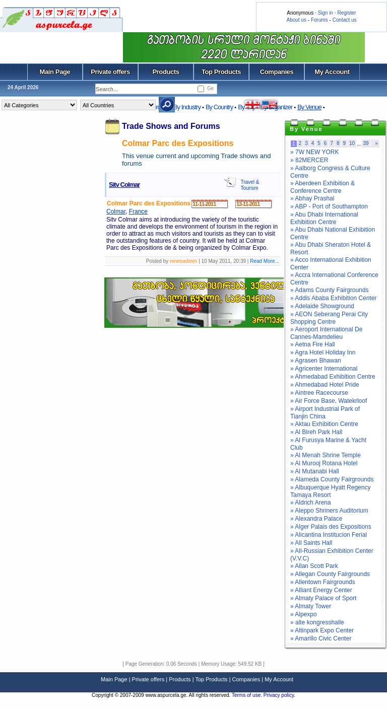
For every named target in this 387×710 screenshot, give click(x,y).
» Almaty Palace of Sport (323, 598)
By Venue (309, 107)
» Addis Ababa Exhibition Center (333, 298)
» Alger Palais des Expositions (330, 526)
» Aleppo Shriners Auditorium (329, 510)
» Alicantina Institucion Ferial (328, 534)
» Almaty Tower (310, 606)
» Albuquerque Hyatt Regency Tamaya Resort (330, 491)
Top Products (221, 72)
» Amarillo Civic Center (320, 638)
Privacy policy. (279, 695)
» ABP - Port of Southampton (329, 206)
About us (296, 20)
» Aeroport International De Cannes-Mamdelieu (326, 333)
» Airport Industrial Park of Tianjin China (325, 412)
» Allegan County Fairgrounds (330, 574)
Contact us (345, 20)
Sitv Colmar (124, 184)
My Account (331, 72)
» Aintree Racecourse (319, 392)
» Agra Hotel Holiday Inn (322, 352)
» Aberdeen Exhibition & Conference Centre (322, 187)
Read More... (264, 261)
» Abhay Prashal (312, 198)
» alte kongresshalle (317, 622)
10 (352, 143)
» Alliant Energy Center (321, 590)
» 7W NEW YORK (314, 152)
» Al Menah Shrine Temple (325, 455)
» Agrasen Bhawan (315, 360)
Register (346, 13)
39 (366, 143)
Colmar (115, 211)
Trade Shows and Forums (171, 126)
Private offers (110, 72)
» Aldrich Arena (310, 502)
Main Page (55, 72)
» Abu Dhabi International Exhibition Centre (324, 218)
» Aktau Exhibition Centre (324, 424)
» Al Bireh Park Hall (316, 432)
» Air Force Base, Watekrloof (328, 400)
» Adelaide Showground (322, 306)
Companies (277, 72)
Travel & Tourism (249, 185)
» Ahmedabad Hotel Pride (324, 384)
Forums (319, 20)
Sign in (325, 13)
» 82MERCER (309, 160)
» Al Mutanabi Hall (314, 471)
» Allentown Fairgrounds (322, 582)
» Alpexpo (303, 614)
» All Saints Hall (311, 542)
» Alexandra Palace (316, 518)
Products (165, 72)
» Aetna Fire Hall (312, 344)
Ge (210, 88)
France (138, 211)
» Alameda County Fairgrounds (331, 479)
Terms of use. (248, 695)
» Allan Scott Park (314, 566)
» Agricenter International (323, 368)
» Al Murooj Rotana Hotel (323, 463)
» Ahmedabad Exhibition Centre (332, 376)
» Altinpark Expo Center (322, 630)
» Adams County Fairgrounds (329, 290)
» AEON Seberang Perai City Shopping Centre (329, 318)
